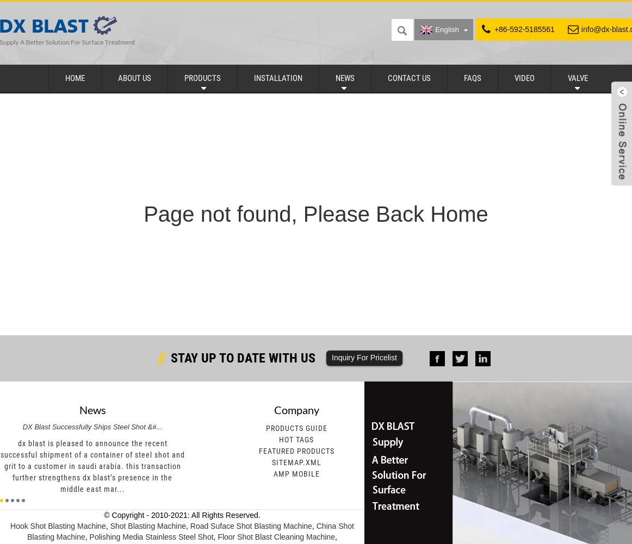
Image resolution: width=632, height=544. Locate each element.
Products (202, 78)
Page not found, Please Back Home (316, 214)
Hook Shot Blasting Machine (58, 526)
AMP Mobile (297, 474)
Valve (578, 78)
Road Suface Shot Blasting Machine (251, 526)
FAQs (472, 78)
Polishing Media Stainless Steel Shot (152, 537)
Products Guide (296, 428)
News (345, 78)
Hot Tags (296, 439)
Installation (278, 78)
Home (75, 78)
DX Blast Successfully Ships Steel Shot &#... (93, 427)
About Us (134, 78)
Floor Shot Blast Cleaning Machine (276, 537)
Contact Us (409, 78)
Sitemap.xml (296, 462)
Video (525, 78)
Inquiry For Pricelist (364, 357)
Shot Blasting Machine (148, 526)
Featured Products (296, 451)
